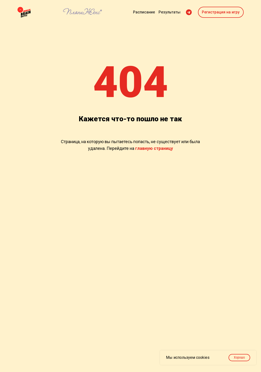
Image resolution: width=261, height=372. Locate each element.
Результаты (169, 12)
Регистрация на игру (221, 12)
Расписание (144, 12)
